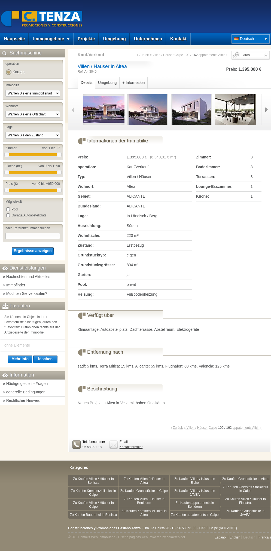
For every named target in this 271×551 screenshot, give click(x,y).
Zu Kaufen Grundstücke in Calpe (144, 491)
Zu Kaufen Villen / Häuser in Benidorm (144, 501)
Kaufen (19, 72)
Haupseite (14, 38)
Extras (245, 55)
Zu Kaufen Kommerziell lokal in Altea (143, 513)
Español (220, 537)
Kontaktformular (131, 447)
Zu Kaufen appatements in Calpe (194, 515)
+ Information (133, 82)
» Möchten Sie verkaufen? (25, 293)
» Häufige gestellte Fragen (25, 383)
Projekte (86, 38)
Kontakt (178, 38)
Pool (14, 209)
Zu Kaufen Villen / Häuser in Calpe (93, 505)
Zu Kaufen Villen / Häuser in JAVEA (194, 493)
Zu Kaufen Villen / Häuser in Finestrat (245, 501)
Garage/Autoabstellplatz (28, 215)
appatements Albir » (213, 55)
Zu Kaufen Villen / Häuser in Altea (144, 481)
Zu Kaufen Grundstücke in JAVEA (245, 513)
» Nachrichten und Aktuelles (26, 276)
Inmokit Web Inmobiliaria (97, 537)
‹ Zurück (143, 55)
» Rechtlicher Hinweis (21, 400)
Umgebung (114, 38)
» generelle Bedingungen (24, 392)
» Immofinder (14, 285)
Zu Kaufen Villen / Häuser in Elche (194, 481)
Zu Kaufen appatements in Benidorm (195, 505)
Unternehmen (148, 38)
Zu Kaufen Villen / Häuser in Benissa (93, 481)
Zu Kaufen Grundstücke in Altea (245, 479)
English (235, 537)
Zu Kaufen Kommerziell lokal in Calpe (93, 493)
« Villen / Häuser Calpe (166, 55)
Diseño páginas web (133, 537)
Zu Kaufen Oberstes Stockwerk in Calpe (245, 489)
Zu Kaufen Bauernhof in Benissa (93, 515)
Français (264, 537)
